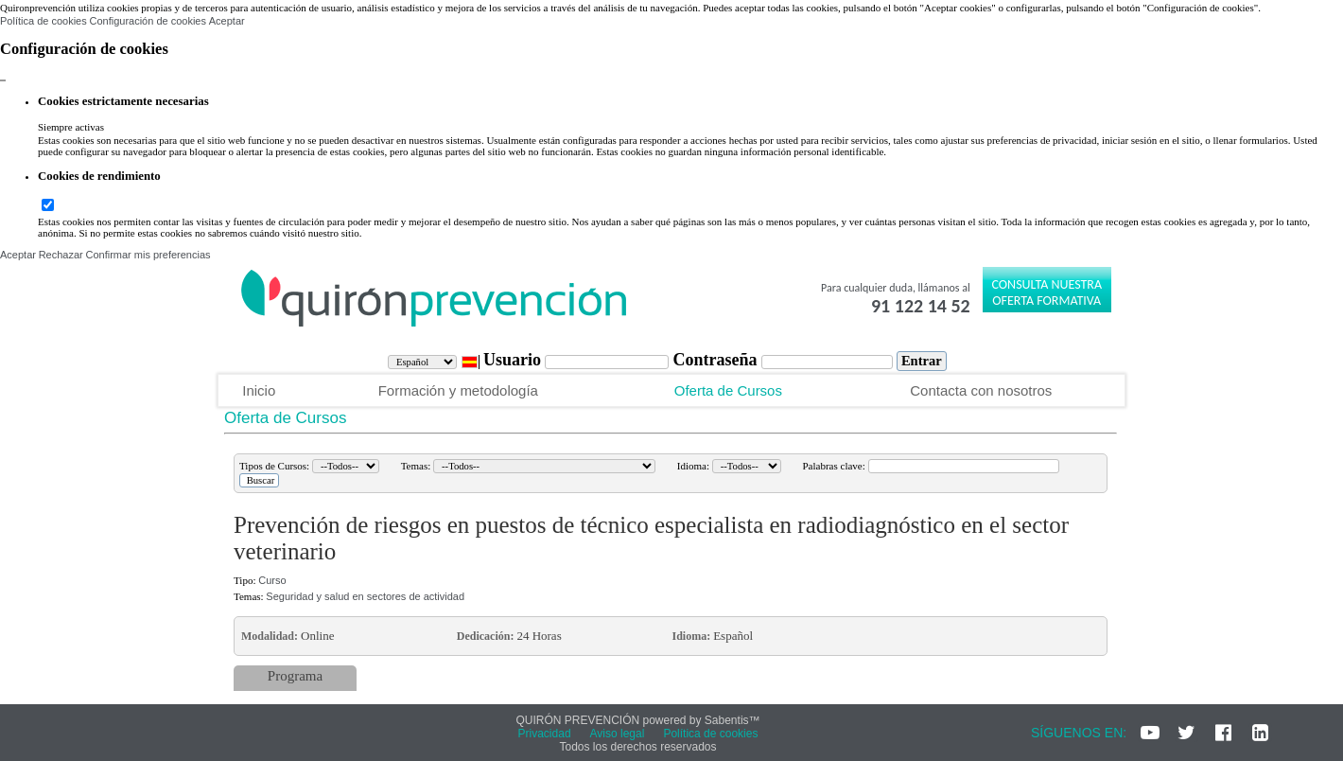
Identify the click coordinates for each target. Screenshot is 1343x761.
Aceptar (227, 21)
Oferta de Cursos (728, 390)
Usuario (514, 359)
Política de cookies (43, 21)
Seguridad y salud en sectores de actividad (365, 596)
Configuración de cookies (147, 21)
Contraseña (716, 359)
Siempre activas (71, 127)
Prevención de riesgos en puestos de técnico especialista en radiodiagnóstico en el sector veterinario (651, 538)
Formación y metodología (458, 390)
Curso (272, 580)
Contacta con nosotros (981, 390)
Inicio (258, 390)
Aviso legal (617, 733)
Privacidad (544, 733)
